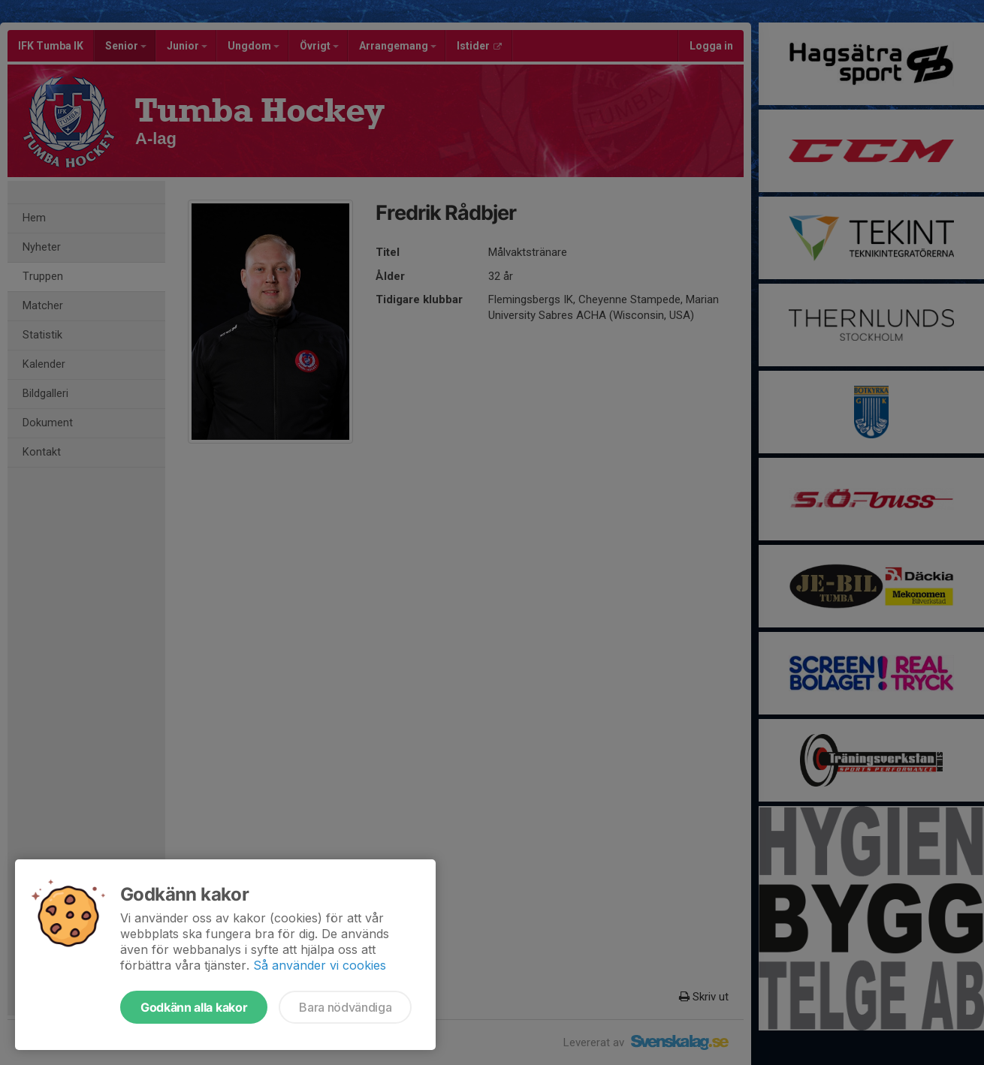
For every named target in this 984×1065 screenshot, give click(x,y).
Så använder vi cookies (319, 965)
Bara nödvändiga (345, 1007)
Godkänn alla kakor (193, 1007)
